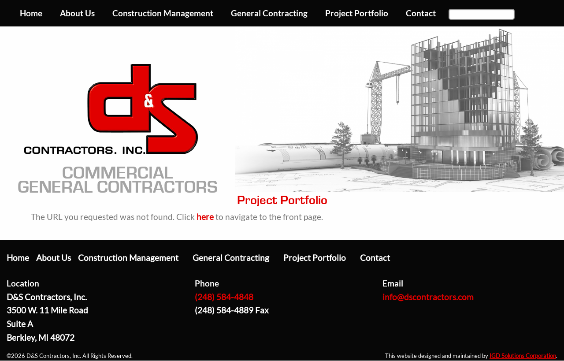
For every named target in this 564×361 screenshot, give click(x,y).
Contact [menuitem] (421, 13)
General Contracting (231, 258)
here (205, 217)
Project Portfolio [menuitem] (356, 13)
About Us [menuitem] (77, 13)
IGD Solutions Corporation (523, 355)
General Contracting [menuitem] (269, 13)
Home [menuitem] (31, 13)
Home (18, 258)
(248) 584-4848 (224, 297)
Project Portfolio (314, 258)
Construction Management (128, 258)
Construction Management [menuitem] (162, 13)
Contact (375, 258)
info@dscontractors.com (428, 297)
